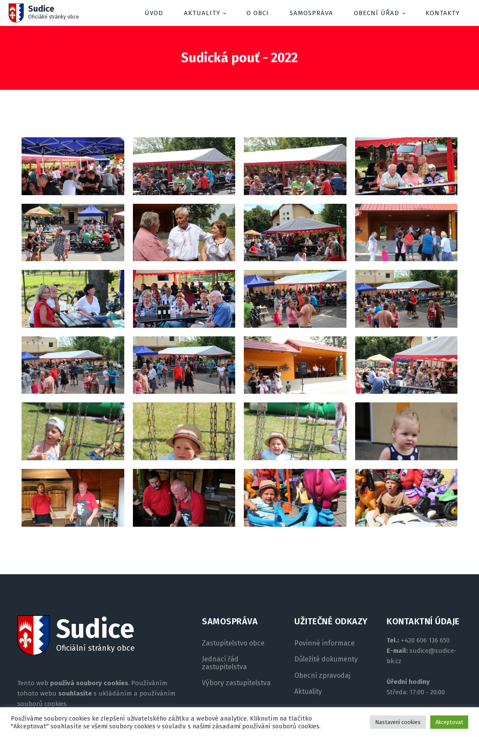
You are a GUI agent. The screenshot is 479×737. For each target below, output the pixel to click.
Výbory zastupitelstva (236, 683)
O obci (257, 13)
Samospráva (311, 13)
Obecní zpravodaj (322, 676)
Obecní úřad (376, 13)
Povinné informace (324, 643)
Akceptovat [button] (449, 722)
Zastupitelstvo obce (233, 643)
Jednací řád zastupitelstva (224, 663)
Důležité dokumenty (326, 659)
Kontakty (442, 13)
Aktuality (202, 13)
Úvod (154, 13)
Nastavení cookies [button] (398, 722)
